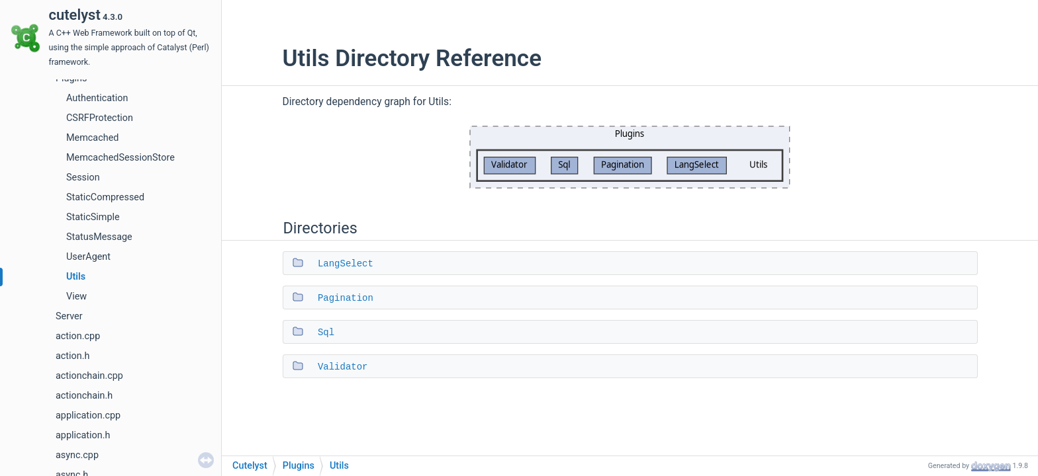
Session (83, 177)
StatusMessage (99, 237)
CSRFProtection (99, 118)
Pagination (345, 298)
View (76, 296)
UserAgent (88, 256)
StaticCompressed (105, 197)
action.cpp (78, 336)
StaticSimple (93, 217)
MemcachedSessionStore (120, 157)
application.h (83, 435)
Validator (343, 367)
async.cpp (77, 455)
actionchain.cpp (89, 375)
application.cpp (88, 415)
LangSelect (345, 263)
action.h (72, 356)
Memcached (92, 137)
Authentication (97, 98)
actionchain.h (84, 395)
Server (69, 316)
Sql (326, 332)
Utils (75, 276)
